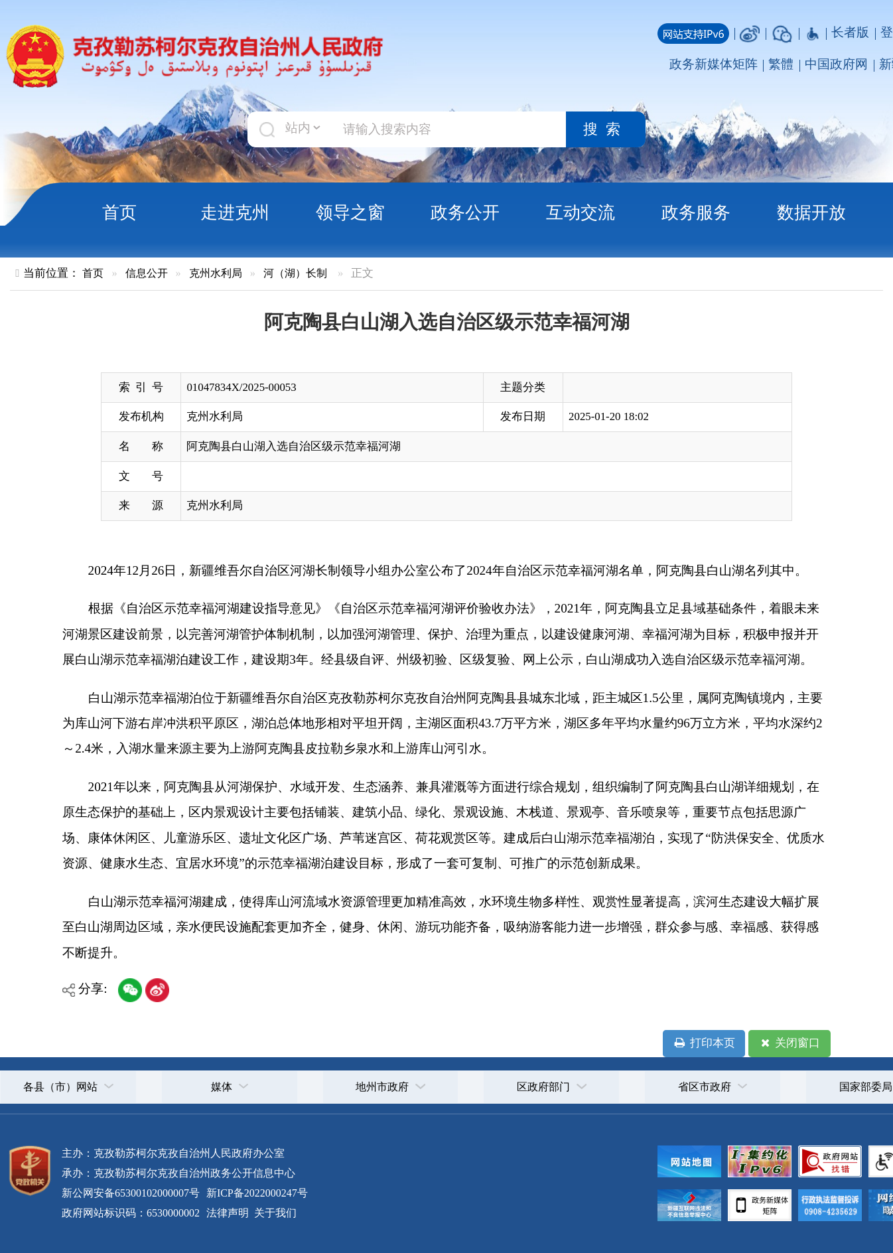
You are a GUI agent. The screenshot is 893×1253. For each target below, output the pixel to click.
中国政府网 (836, 64)
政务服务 (695, 212)
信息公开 (146, 273)
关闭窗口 (789, 1043)
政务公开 (465, 212)
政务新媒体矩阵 (713, 64)
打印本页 (703, 1043)
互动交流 (580, 212)
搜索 (605, 129)
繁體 (780, 64)
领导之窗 (350, 212)
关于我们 (274, 1212)
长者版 (850, 32)
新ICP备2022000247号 (256, 1193)
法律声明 (227, 1212)
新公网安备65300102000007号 (131, 1193)
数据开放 (811, 212)
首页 (119, 212)
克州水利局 (215, 273)
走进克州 (234, 212)
